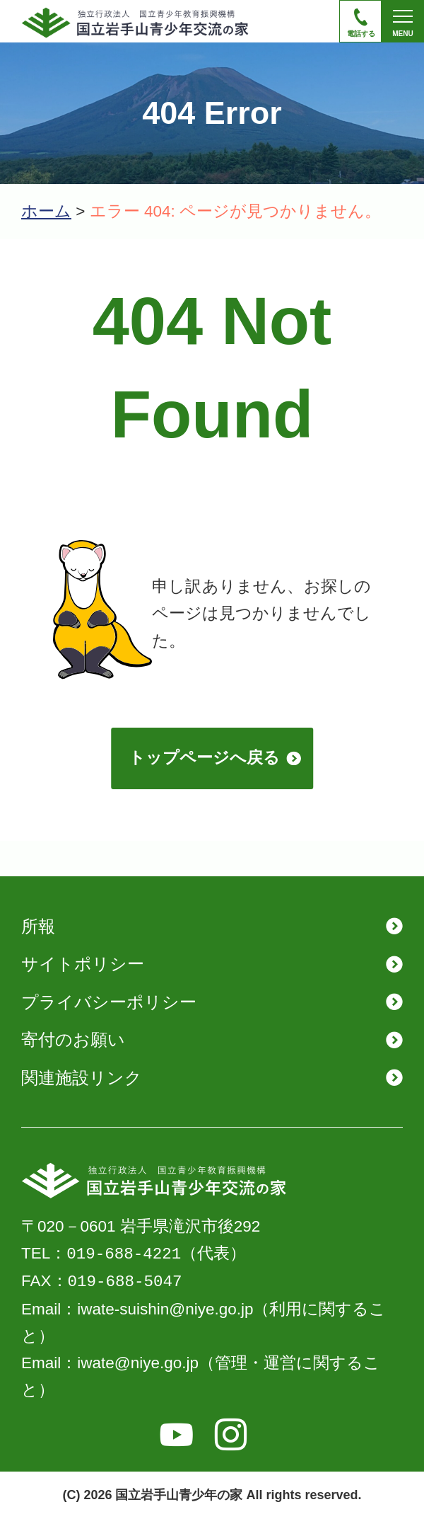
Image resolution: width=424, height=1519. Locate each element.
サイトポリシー (82, 963)
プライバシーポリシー (108, 1001)
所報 (38, 926)
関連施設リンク (81, 1077)
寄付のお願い (73, 1039)
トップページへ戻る (204, 758)
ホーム (46, 211)
